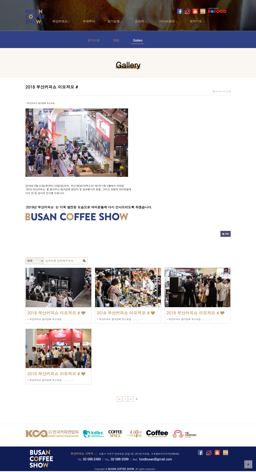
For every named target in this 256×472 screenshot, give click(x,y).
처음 (119, 399)
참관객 (139, 21)
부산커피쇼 (59, 21)
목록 (225, 233)
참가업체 (113, 21)
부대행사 (89, 21)
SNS (116, 40)
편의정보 (196, 21)
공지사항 (94, 40)
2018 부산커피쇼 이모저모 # (56, 313)
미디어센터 (166, 21)
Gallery (137, 40)
